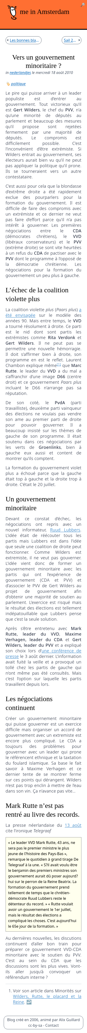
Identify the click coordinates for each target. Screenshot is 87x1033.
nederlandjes (20, 72)
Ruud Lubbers (65, 530)
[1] (59, 364)
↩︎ (29, 1002)
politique (18, 83)
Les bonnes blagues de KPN (24, 40)
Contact (52, 1025)
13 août (73, 825)
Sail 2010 (70, 40)
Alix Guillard (69, 1019)
